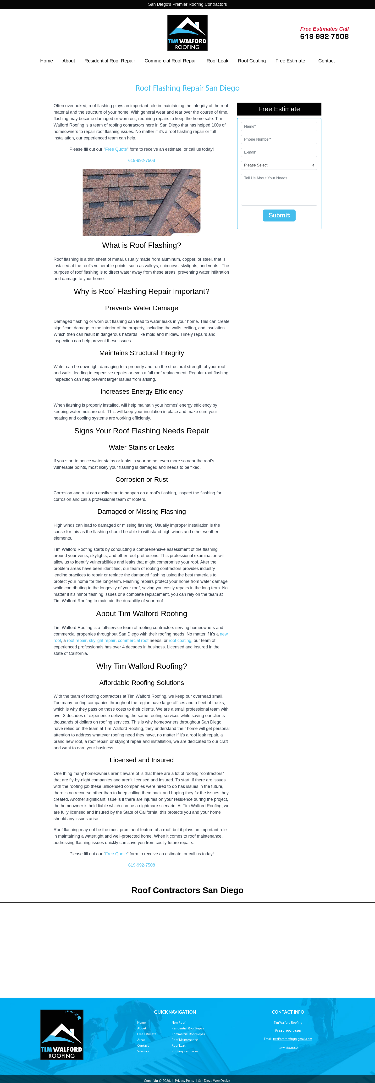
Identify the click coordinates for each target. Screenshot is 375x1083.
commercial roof (132, 641)
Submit (279, 215)
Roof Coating (252, 60)
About (68, 60)
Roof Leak (217, 60)
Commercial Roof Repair (171, 60)
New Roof (178, 1024)
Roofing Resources (185, 1053)
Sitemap (143, 1053)
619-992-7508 (324, 36)
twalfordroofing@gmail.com (292, 1040)
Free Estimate (290, 60)
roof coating (179, 641)
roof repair (76, 641)
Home (46, 60)
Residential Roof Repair (110, 60)
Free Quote (116, 149)
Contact (326, 60)
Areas (141, 1041)
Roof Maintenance (185, 1041)
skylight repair (102, 641)
